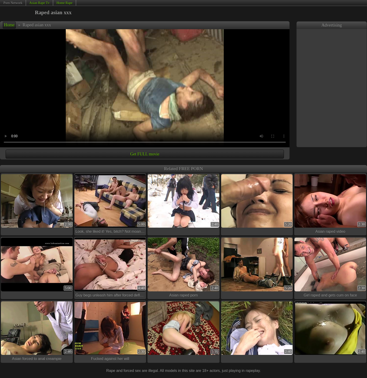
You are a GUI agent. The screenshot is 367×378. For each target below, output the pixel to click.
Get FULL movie (144, 154)
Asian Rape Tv (39, 3)
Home (9, 25)
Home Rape (64, 3)
